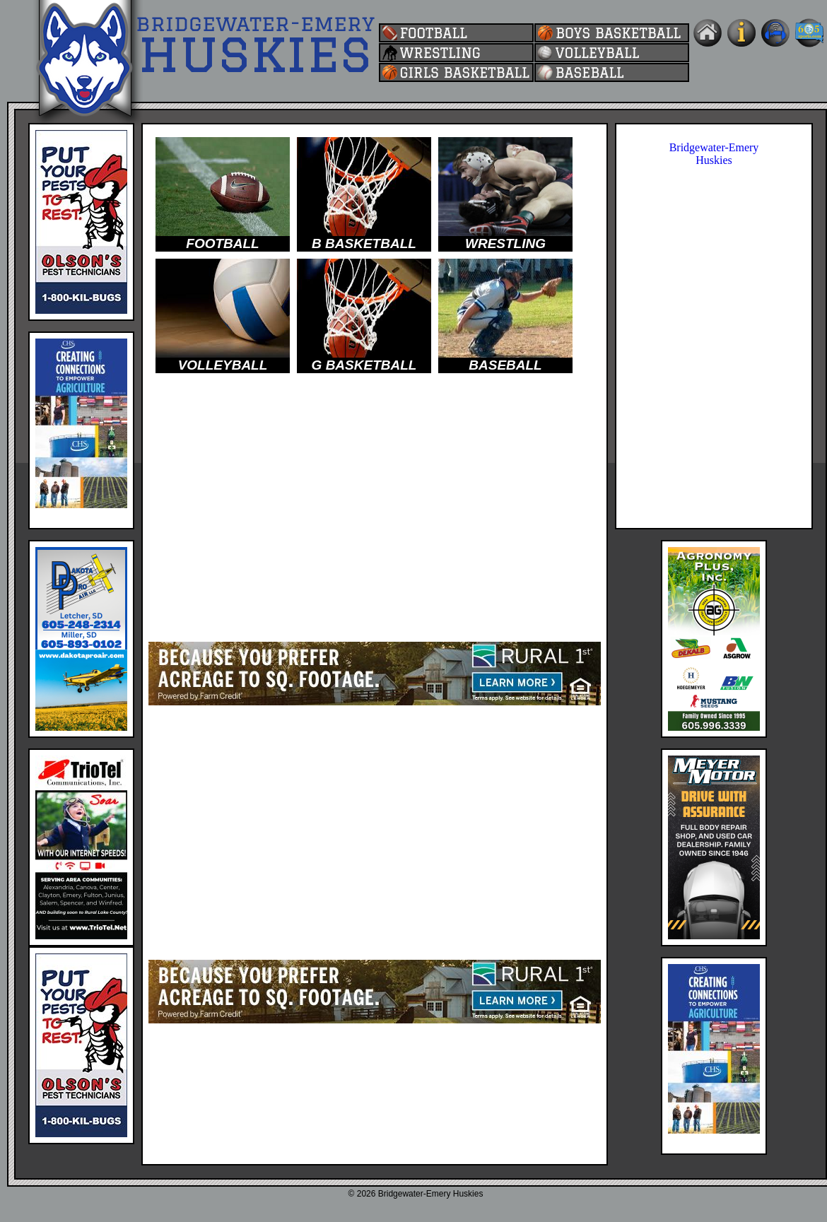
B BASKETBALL (364, 243)
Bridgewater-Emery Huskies (714, 153)
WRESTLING (505, 243)
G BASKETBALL (364, 365)
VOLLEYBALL (223, 365)
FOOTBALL (222, 243)
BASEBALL (505, 365)
